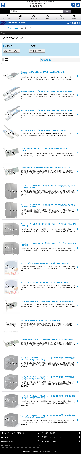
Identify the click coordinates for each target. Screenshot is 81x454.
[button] (3, 5)
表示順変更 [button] (46, 60)
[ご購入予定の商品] (73, 5)
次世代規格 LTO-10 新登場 (20, 22)
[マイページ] (78, 5)
